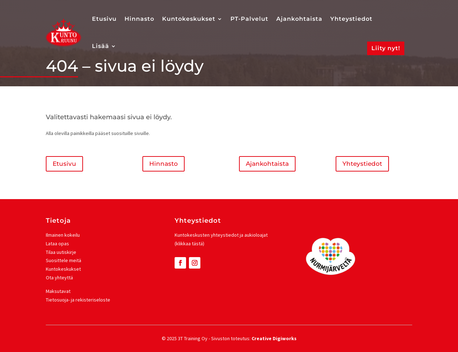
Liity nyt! (385, 48)
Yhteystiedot (351, 18)
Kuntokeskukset (188, 18)
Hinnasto (139, 18)
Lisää (100, 46)
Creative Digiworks (274, 338)
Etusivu (104, 18)
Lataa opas (57, 243)
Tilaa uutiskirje (61, 252)
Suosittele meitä (63, 260)
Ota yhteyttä (59, 277)
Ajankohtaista (299, 18)
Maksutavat (58, 291)
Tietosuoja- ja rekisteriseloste (78, 299)
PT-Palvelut (249, 18)
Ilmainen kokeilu (63, 235)
